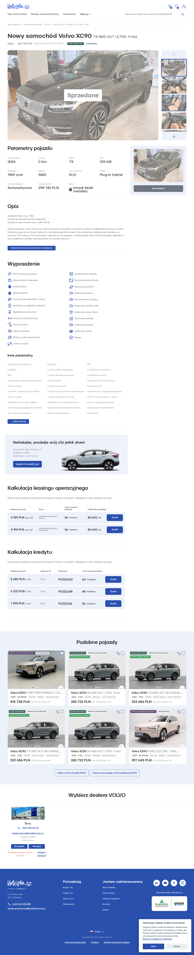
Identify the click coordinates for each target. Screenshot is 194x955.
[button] (183, 6)
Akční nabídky (108, 887)
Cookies (95, 942)
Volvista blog (108, 893)
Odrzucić (176, 946)
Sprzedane (158, 188)
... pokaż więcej (18, 421)
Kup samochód (17, 14)
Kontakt (106, 904)
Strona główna (14, 24)
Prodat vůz (68, 893)
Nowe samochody (32, 24)
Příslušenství (69, 904)
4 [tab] (98, 687)
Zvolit (115, 517)
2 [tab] (34, 687)
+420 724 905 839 (19, 904)
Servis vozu (68, 898)
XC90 (47, 24)
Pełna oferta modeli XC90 (71, 773)
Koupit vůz (68, 887)
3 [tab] (36, 687)
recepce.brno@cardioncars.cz (28, 833)
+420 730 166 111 (27, 827)
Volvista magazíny (111, 898)
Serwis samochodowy (45, 14)
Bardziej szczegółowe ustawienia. (157, 939)
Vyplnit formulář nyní (27, 464)
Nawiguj (37, 846)
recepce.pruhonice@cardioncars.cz (26, 908)
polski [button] (95, 931)
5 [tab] (39, 687)
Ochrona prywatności (75, 942)
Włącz (153, 946)
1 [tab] (93, 687)
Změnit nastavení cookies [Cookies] (117, 942)
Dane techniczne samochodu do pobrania (31, 248)
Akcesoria (69, 14)
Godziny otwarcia (41, 854)
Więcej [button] (84, 14)
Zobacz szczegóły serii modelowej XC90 (115, 773)
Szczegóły (19, 846)
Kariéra (105, 910)
